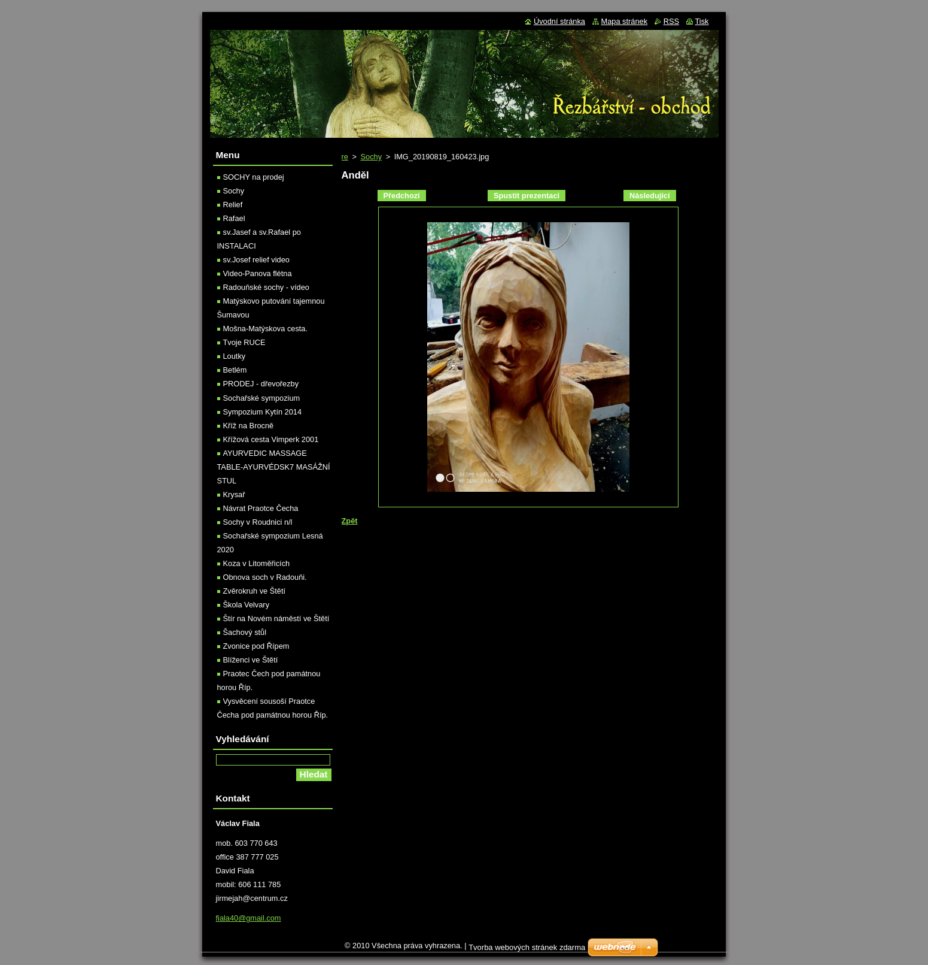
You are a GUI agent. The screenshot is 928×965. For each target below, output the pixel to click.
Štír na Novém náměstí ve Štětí (276, 618)
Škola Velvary (246, 604)
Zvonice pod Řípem (256, 646)
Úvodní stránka (559, 21)
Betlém (235, 369)
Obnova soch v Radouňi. (265, 577)
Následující (649, 195)
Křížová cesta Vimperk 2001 (271, 439)
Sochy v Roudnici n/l (258, 522)
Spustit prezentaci (526, 195)
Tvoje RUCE (244, 342)
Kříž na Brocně (248, 425)
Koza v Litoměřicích (256, 563)
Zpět (350, 520)
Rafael (234, 218)
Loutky (234, 356)
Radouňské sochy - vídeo (266, 287)
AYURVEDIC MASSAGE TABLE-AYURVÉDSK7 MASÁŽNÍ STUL (273, 467)
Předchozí (402, 195)
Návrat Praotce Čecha (261, 508)
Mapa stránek (624, 21)
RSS (671, 21)
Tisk (702, 21)
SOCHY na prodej (253, 177)
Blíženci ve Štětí (250, 659)
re (345, 156)
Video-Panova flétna (257, 273)
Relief (233, 204)
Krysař (234, 494)
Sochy (371, 156)
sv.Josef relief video (256, 259)
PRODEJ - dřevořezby (261, 383)
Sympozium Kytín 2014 (262, 411)
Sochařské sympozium (261, 398)
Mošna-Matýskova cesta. (265, 328)
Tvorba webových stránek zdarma (526, 947)
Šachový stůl (245, 632)
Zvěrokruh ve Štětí (254, 590)
